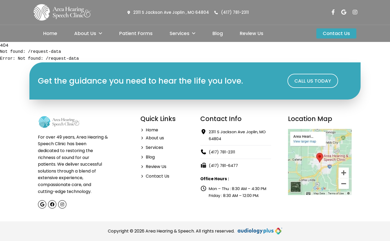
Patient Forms (136, 33)
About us (152, 138)
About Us (88, 33)
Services (183, 33)
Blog (217, 33)
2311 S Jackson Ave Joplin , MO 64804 (168, 12)
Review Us (251, 33)
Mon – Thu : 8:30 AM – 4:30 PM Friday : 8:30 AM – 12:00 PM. (233, 191)
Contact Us (336, 33)
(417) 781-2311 (231, 12)
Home (50, 33)
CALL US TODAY (312, 81)
